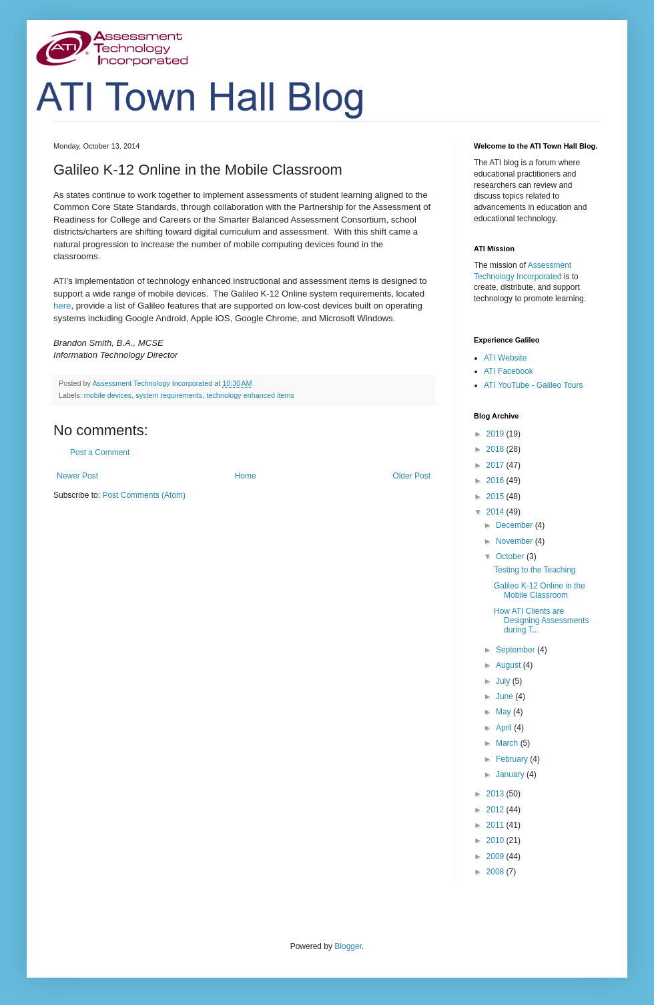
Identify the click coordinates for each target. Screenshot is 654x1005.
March (508, 743)
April (505, 727)
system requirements (168, 395)
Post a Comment (99, 452)
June (505, 696)
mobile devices (107, 395)
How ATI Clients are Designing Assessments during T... (541, 620)
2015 (496, 496)
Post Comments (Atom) (144, 495)
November (515, 541)
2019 (496, 434)
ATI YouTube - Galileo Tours (533, 385)
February (513, 759)
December (515, 525)
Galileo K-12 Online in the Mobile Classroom (539, 590)
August (509, 665)
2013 (496, 793)
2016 (496, 480)
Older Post (411, 476)
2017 (496, 465)
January (511, 774)
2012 (496, 809)
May (504, 711)
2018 (496, 449)
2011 (496, 825)
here (62, 306)
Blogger (348, 946)
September (516, 649)
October (511, 556)
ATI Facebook (508, 371)
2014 (496, 511)
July (504, 681)
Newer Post (77, 476)
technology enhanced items (250, 395)
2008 (496, 871)
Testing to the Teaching (535, 569)
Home (245, 476)
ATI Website (505, 358)
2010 (496, 840)
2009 (496, 856)
